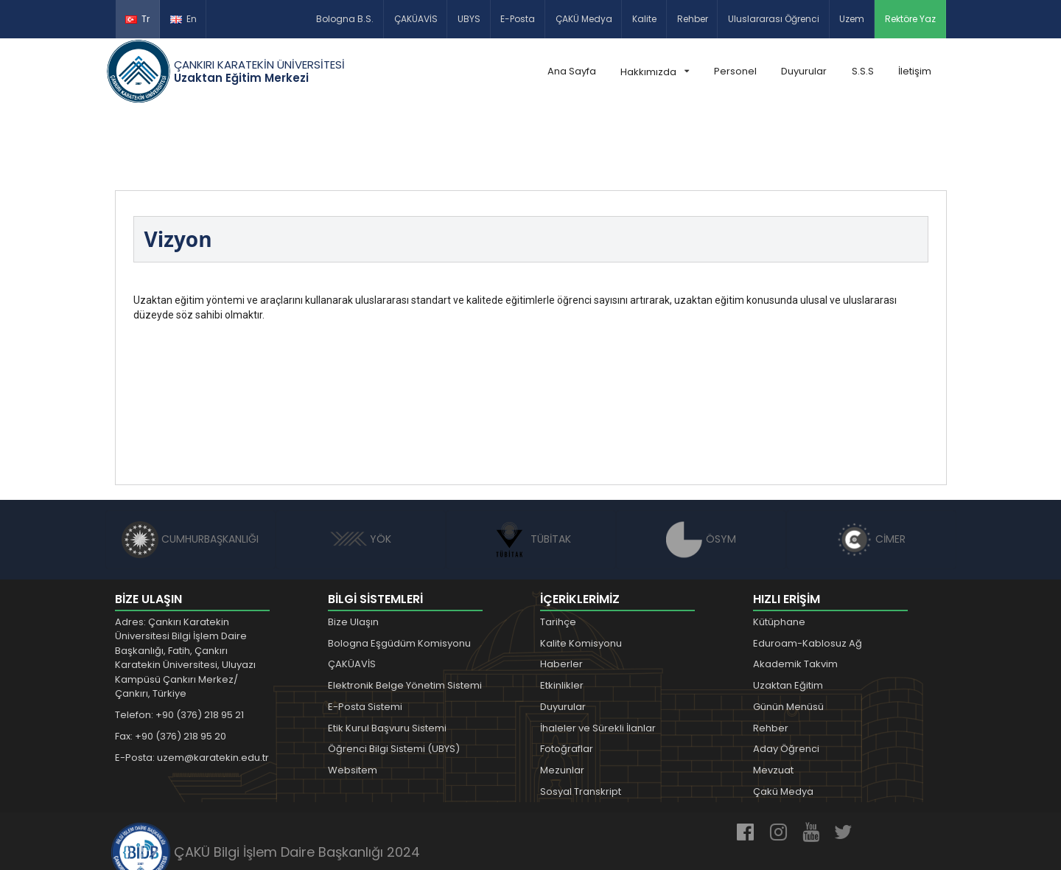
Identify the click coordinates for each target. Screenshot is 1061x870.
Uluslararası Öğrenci (773, 19)
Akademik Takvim (795, 595)
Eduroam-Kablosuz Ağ (807, 575)
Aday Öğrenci (786, 681)
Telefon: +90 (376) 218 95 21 (179, 646)
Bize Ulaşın (353, 553)
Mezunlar (562, 702)
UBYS (469, 19)
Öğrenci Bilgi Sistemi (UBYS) (394, 681)
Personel (735, 71)
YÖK (360, 470)
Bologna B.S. (345, 19)
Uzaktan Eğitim (788, 617)
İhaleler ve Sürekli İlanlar (598, 659)
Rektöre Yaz (910, 19)
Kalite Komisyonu (581, 575)
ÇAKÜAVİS (416, 19)
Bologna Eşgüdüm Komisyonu (399, 575)
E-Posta (517, 19)
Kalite (644, 19)
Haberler (561, 595)
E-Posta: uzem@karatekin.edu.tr (192, 689)
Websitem (352, 702)
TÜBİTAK (531, 470)
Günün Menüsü (788, 638)
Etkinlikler (562, 617)
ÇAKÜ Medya (584, 19)
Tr (137, 19)
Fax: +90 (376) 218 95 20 (170, 668)
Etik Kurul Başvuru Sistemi (387, 659)
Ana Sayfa (571, 71)
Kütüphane (779, 553)
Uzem (851, 19)
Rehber (692, 19)
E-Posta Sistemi (365, 638)
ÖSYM (701, 470)
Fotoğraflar (566, 681)
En (183, 19)
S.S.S (863, 71)
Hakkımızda (654, 72)
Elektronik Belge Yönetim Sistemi (405, 617)
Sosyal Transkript (580, 723)
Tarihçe (558, 553)
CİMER (871, 470)
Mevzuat (773, 702)
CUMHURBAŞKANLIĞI (190, 470)
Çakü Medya (783, 723)
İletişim (914, 71)
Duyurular (804, 71)
